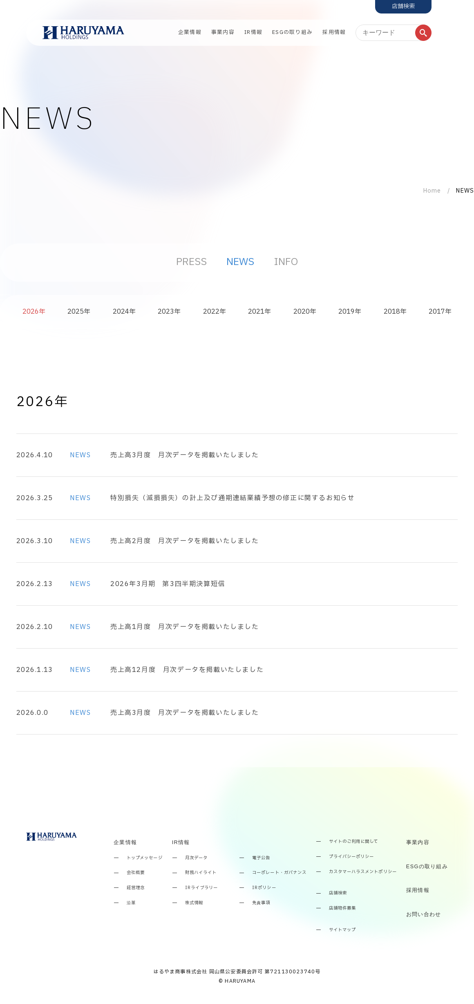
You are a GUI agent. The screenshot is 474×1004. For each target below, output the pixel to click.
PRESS (191, 262)
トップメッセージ (144, 858)
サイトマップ (342, 930)
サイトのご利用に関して (353, 842)
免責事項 (261, 903)
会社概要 (136, 873)
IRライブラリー (201, 888)
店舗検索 (338, 893)
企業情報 (189, 32)
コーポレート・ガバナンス (279, 873)
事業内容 (223, 32)
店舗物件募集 (342, 908)
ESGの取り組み (292, 32)
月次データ (196, 858)
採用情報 (334, 32)
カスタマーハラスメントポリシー (363, 872)
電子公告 (261, 858)
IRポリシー (264, 888)
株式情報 (194, 903)
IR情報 (253, 32)
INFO (286, 262)
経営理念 (136, 888)
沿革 (131, 903)
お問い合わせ (423, 914)
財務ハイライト (201, 873)
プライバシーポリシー (351, 857)
